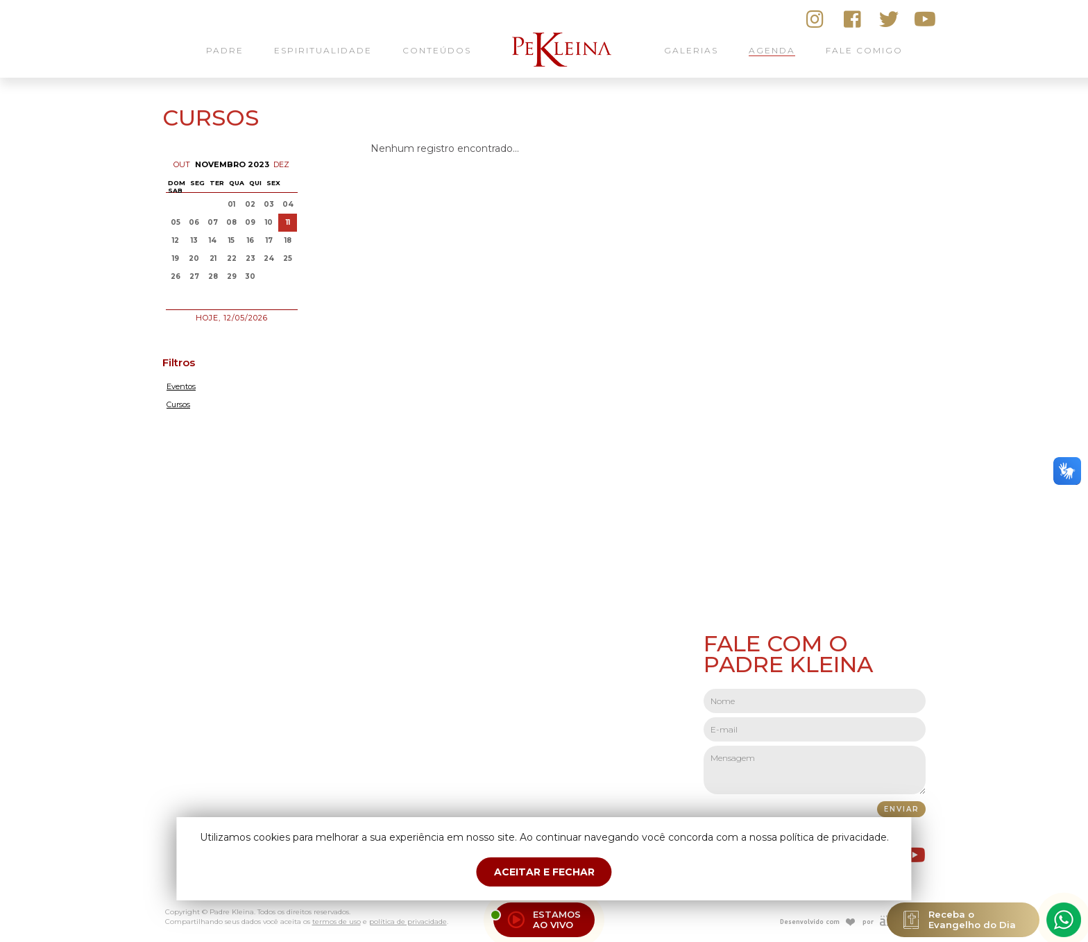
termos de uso (336, 921)
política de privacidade (408, 921)
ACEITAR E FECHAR (544, 872)
